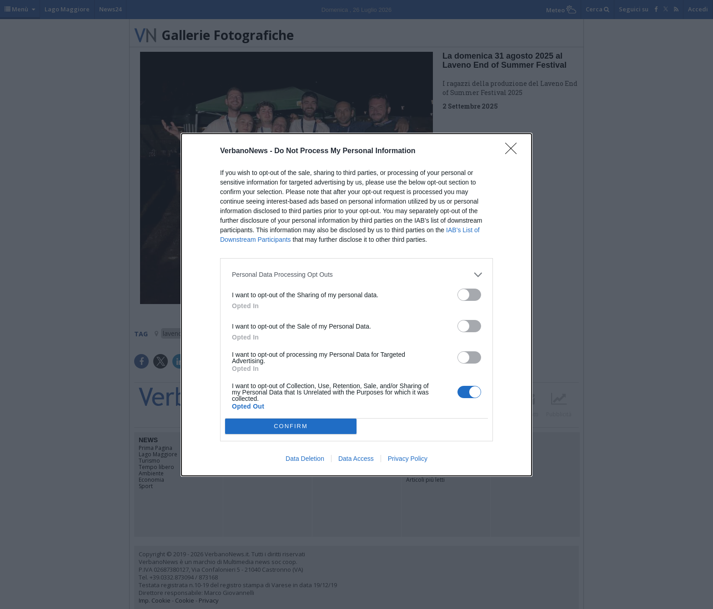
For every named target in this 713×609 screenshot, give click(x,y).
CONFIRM (291, 426)
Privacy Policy (407, 458)
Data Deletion (305, 458)
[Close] (513, 151)
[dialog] (356, 305)
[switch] (469, 295)
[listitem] (356, 275)
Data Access (356, 458)
